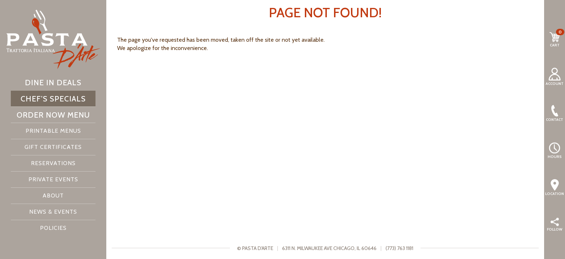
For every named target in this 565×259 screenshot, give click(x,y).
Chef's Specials (53, 98)
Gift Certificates (53, 147)
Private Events (53, 179)
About (53, 195)
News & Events (53, 211)
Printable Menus (53, 130)
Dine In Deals (53, 82)
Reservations (53, 163)
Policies (53, 227)
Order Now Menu (53, 114)
